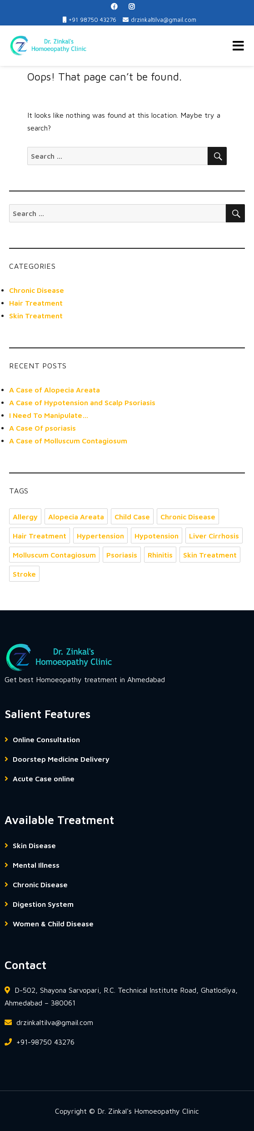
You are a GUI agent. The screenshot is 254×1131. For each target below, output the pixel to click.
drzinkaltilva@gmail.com (159, 19)
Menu (238, 46)
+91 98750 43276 (89, 19)
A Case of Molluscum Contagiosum (68, 441)
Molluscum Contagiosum (54, 555)
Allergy (25, 517)
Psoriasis (121, 555)
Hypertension (100, 536)
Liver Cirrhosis (214, 536)
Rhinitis (160, 555)
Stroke (24, 574)
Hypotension (156, 536)
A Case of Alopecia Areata (54, 390)
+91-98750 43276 (40, 1042)
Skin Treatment (36, 316)
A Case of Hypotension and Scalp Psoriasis (82, 402)
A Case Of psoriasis (42, 428)
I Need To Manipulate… (49, 415)
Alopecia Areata (76, 517)
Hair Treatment (36, 303)
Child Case (132, 517)
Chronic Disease (36, 290)
